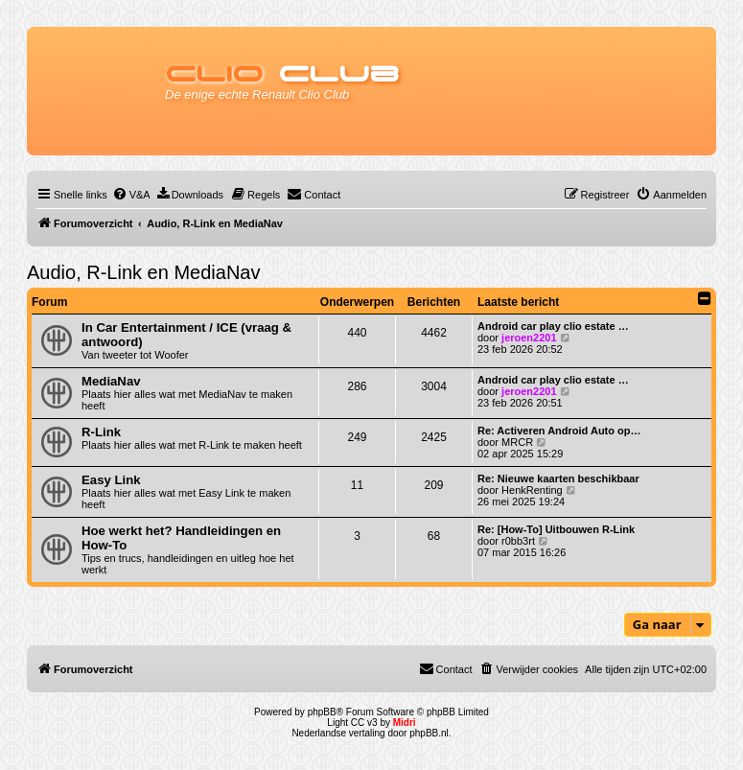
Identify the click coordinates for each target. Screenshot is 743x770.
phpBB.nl (429, 733)
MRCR (517, 442)
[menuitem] (131, 194)
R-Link (101, 432)
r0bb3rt (518, 541)
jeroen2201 (528, 337)
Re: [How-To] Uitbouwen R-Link (556, 529)
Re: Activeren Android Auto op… (559, 430)
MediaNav (111, 381)
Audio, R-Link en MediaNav (143, 272)
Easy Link (111, 480)
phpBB (322, 712)
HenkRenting (532, 490)
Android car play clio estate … (553, 326)
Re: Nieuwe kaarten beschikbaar (558, 478)
